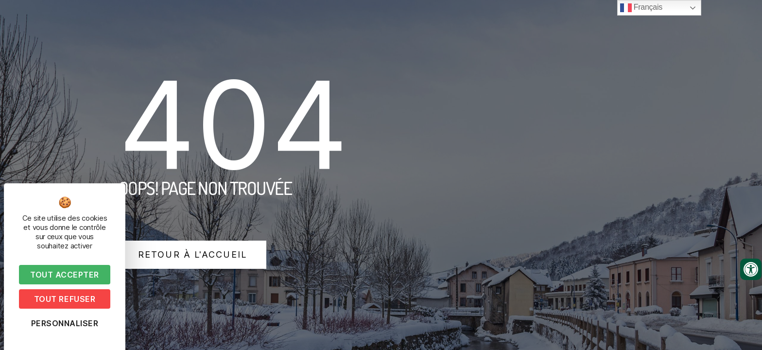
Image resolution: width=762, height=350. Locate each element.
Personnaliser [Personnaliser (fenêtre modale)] (65, 323)
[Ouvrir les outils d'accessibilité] (751, 269)
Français (641, 8)
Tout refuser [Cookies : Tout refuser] (64, 299)
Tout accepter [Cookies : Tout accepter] (64, 275)
